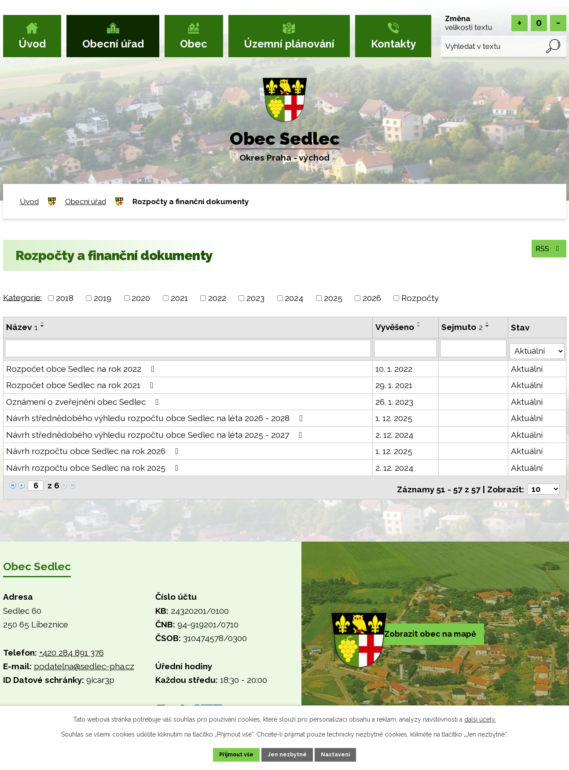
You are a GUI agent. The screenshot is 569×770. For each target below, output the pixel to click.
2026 (372, 298)
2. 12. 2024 (393, 433)
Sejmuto (461, 327)
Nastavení (346, 753)
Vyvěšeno (393, 327)
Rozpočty (420, 298)
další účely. (480, 717)
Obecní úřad (113, 44)
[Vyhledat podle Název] (188, 348)
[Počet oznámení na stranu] (543, 484)
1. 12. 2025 (392, 417)
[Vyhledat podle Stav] (536, 348)
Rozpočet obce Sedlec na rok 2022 (82, 367)
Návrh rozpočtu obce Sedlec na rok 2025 (94, 466)
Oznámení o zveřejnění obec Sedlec (84, 400)
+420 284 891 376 (71, 648)
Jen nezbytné (287, 753)
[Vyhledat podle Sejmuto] (473, 348)
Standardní (539, 23)
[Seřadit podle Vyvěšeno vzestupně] (418, 322)
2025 (333, 298)
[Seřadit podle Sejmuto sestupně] (487, 326)
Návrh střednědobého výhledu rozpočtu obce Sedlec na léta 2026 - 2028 (156, 417)
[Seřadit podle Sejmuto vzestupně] (487, 322)
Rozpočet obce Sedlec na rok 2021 (81, 384)
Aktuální (526, 367)
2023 (255, 298)
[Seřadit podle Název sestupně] (43, 326)
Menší (558, 23)
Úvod (32, 44)
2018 (64, 298)
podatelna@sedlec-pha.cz (84, 662)
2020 (141, 298)
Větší (519, 23)
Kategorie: (22, 297)
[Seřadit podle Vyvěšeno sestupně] (418, 326)
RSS (546, 248)
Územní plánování (289, 44)
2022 (217, 298)
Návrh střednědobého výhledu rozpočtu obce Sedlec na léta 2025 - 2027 (156, 433)
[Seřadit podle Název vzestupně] (43, 322)
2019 (102, 298)
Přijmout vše (226, 753)
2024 (294, 298)
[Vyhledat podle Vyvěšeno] (405, 348)
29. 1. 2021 (392, 384)
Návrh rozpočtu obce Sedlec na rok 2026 (94, 450)
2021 (179, 298)
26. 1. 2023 (393, 400)
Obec (193, 44)
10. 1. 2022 (392, 367)
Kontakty (393, 44)
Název (22, 327)
